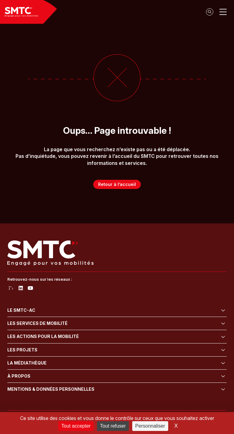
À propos (18, 376)
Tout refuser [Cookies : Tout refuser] (113, 426)
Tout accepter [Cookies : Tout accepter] (75, 426)
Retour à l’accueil (117, 184)
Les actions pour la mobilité (43, 336)
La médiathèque (27, 362)
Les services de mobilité (37, 323)
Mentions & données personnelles (50, 389)
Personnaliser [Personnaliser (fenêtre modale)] (150, 426)
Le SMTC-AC (21, 310)
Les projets (22, 349)
